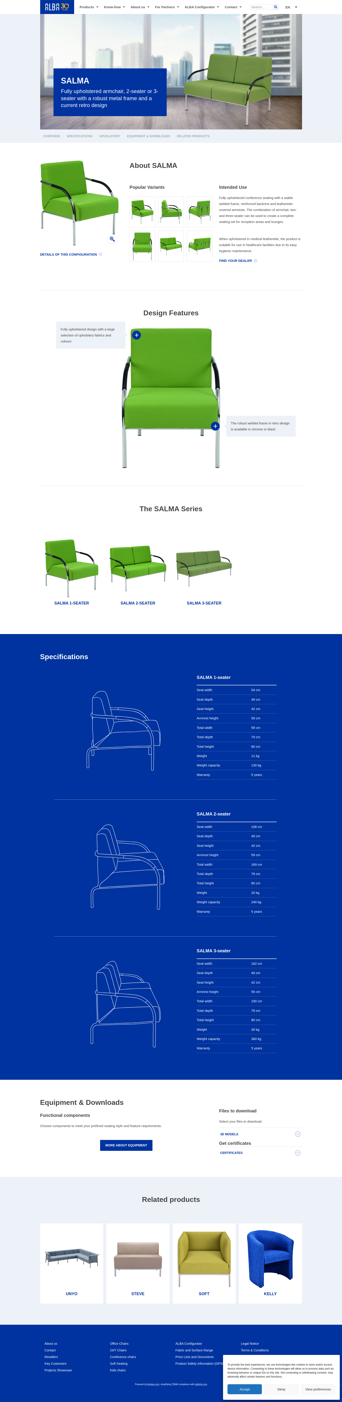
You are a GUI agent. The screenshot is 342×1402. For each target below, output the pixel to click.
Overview (51, 136)
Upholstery (109, 136)
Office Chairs (119, 1343)
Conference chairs (123, 1357)
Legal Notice (250, 1343)
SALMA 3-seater (204, 603)
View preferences (318, 1389)
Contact (233, 7)
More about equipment (126, 1145)
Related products (193, 136)
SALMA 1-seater (71, 603)
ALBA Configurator (202, 7)
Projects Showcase (59, 1370)
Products (89, 7)
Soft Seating (119, 1363)
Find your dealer (235, 261)
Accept (245, 1389)
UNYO (71, 1294)
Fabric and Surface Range (195, 1350)
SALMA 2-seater (138, 603)
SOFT (204, 1294)
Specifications (80, 136)
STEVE (137, 1294)
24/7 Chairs (118, 1350)
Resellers (52, 1357)
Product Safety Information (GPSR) (201, 1363)
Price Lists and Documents (195, 1357)
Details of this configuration (68, 254)
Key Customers (56, 1363)
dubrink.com (201, 1384)
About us (140, 7)
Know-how (114, 7)
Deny (281, 1389)
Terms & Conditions (255, 1350)
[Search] (275, 7)
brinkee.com (153, 1384)
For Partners (167, 7)
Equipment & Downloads (148, 136)
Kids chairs (118, 1370)
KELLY (270, 1294)
